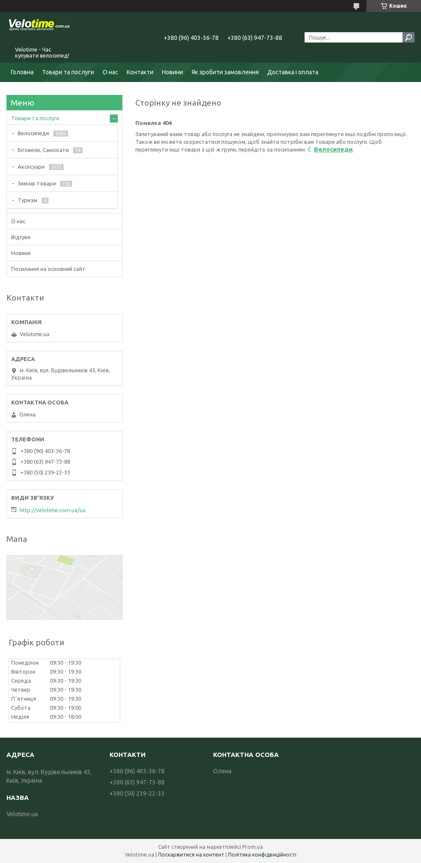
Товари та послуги (68, 72)
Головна (22, 72)
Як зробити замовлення (225, 72)
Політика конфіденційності (262, 854)
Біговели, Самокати (43, 150)
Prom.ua (252, 847)
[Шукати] (409, 37)
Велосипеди (333, 149)
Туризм (27, 200)
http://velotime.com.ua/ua (52, 510)
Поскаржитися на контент (191, 854)
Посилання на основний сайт (48, 269)
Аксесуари (31, 167)
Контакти (140, 72)
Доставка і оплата (292, 72)
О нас (110, 72)
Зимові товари (37, 183)
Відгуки (21, 237)
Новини (172, 72)
